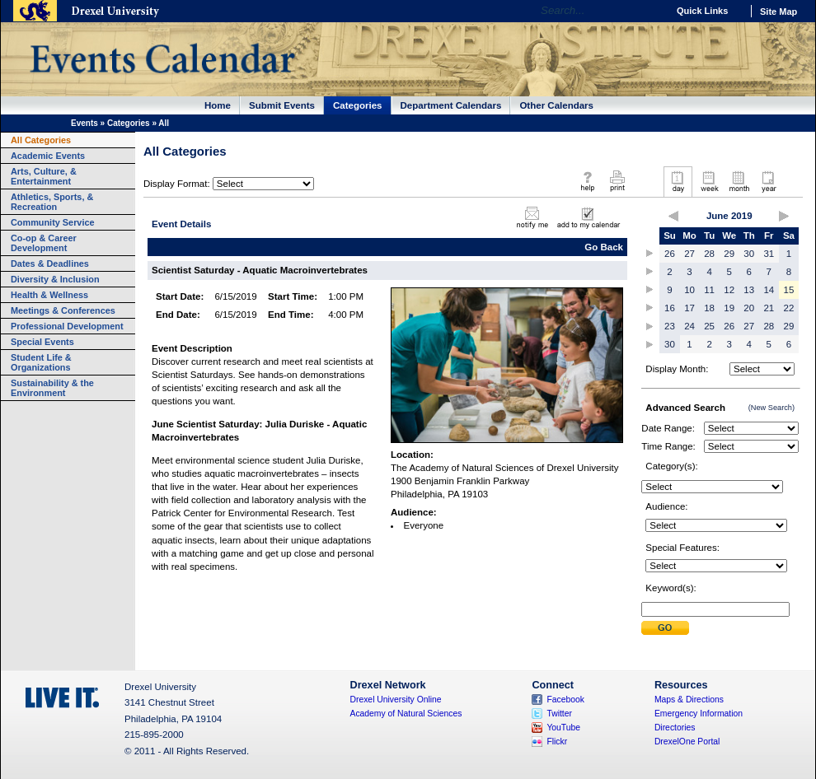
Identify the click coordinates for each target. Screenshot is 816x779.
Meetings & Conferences (63, 310)
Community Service (53, 222)
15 (789, 290)
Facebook (565, 699)
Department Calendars (451, 105)
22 (789, 308)
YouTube (563, 727)
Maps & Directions (689, 699)
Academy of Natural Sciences (406, 713)
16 (669, 308)
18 (709, 308)
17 (689, 308)
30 (748, 254)
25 (709, 326)
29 (729, 254)
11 (709, 290)
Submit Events (282, 105)
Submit (665, 628)
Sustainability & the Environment (52, 388)
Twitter (559, 713)
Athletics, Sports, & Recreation (52, 202)
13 (748, 290)
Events (84, 123)
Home (217, 105)
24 (689, 326)
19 (729, 308)
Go (651, 10)
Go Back (603, 247)
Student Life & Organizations (41, 362)
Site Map (778, 11)
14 (768, 290)
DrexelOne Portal (687, 741)
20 (748, 308)
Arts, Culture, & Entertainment (44, 176)
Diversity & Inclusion (55, 279)
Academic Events (48, 156)
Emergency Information (698, 713)
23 (669, 326)
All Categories (41, 140)
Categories (357, 105)
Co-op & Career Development (44, 243)
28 (709, 254)
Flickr (556, 741)
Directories (675, 727)
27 (689, 254)
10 (689, 290)
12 (729, 290)
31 (768, 254)
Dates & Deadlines (50, 263)
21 (768, 308)
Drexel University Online (396, 699)
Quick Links (702, 11)
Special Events (42, 342)
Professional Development (67, 326)
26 (669, 254)
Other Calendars (556, 105)
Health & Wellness (49, 295)
